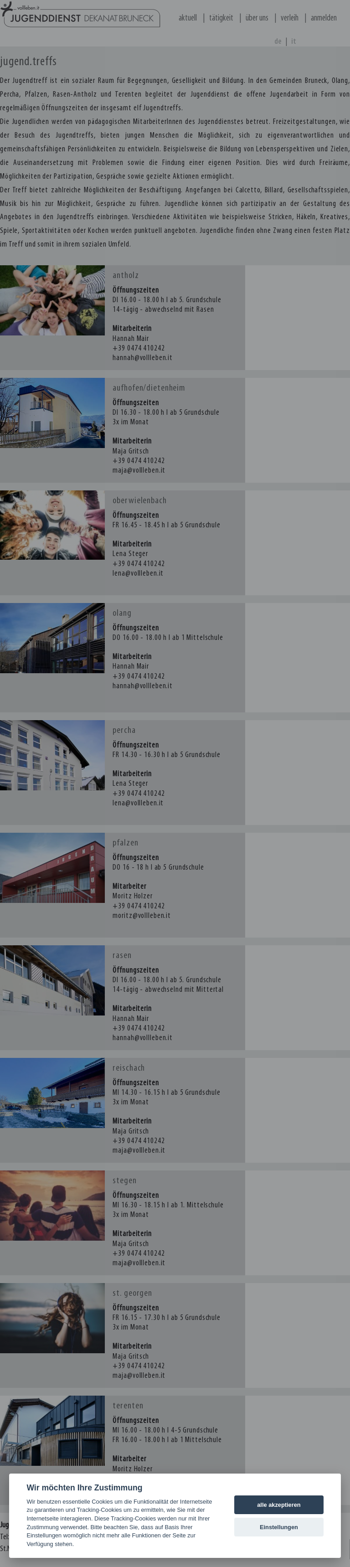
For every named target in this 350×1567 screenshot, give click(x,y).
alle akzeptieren (278, 1504)
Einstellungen (279, 1527)
